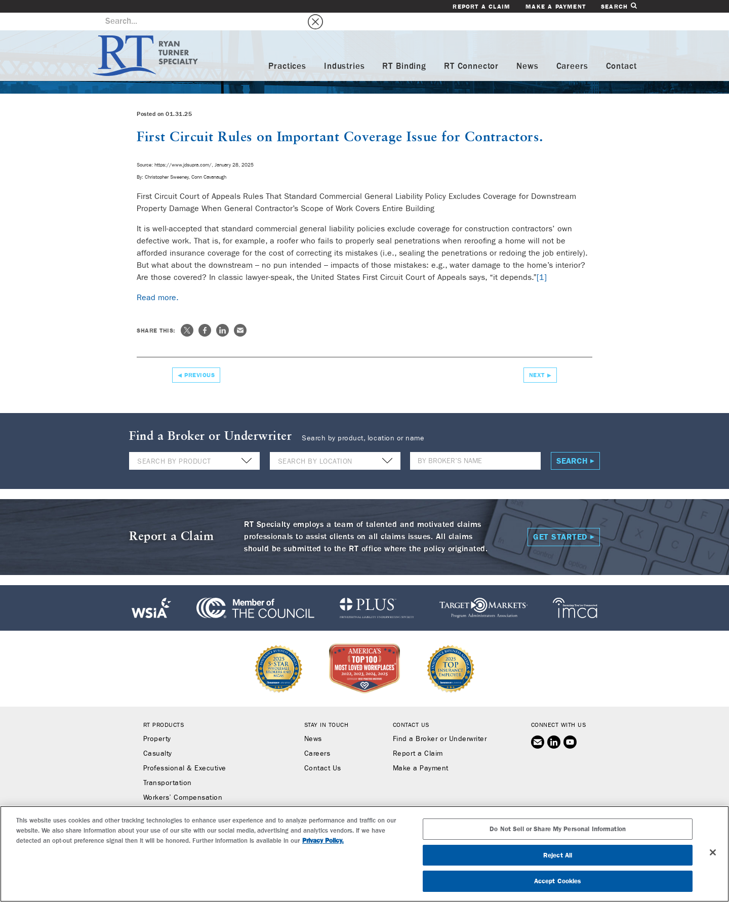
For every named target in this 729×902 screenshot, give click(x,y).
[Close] (713, 852)
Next (537, 357)
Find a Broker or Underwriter (440, 721)
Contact (621, 49)
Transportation (167, 765)
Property (157, 721)
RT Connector (471, 49)
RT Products (163, 707)
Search (618, 6)
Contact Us (322, 750)
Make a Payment (555, 6)
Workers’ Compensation (183, 780)
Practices (287, 49)
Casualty (157, 736)
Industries (344, 49)
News (527, 49)
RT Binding (404, 49)
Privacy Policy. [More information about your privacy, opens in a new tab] (323, 840)
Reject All (557, 855)
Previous (199, 357)
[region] (364, 854)
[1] (542, 259)
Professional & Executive (184, 750)
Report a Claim (481, 6)
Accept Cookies (558, 881)
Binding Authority (171, 794)
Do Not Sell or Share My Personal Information (558, 829)
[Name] (475, 443)
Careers (572, 49)
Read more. (158, 279)
